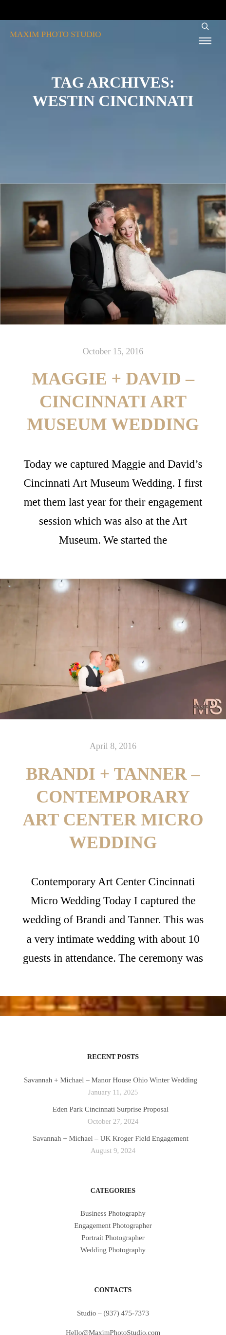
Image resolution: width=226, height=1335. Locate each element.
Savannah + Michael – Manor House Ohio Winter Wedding (110, 1080)
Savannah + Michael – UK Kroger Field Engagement (110, 1138)
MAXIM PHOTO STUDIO (55, 34)
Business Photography (113, 1213)
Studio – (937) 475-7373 (113, 1313)
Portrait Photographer (113, 1238)
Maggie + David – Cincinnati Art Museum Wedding (113, 401)
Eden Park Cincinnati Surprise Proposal (111, 1109)
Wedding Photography (113, 1250)
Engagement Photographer (113, 1225)
